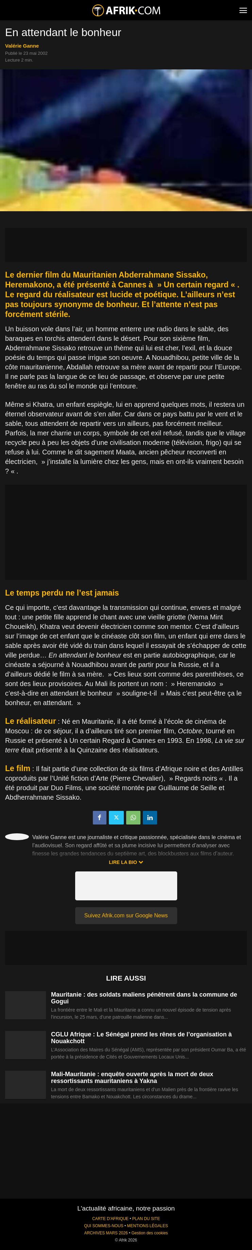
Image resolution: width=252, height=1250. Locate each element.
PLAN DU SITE (146, 1218)
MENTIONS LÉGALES (147, 1225)
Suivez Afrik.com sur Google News (126, 915)
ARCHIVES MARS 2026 (106, 1233)
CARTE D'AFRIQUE (110, 1218)
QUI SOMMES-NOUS (103, 1225)
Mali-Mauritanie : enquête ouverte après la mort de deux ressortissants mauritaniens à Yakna (132, 1077)
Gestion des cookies (149, 1233)
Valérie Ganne (22, 46)
